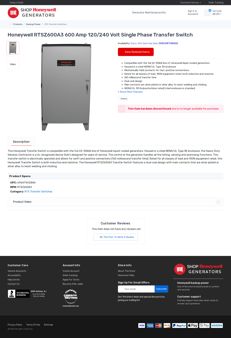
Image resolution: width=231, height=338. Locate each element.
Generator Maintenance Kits (149, 12)
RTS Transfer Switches (56, 24)
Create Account (71, 271)
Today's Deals (15, 2)
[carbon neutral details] (88, 298)
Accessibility (14, 275)
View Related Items (136, 51)
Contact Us (14, 284)
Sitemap (48, 324)
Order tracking (70, 275)
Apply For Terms (71, 279)
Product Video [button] (116, 202)
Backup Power (33, 24)
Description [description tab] (21, 141)
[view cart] (207, 12)
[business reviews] (33, 294)
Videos (123, 98)
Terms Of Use (33, 324)
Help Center (14, 279)
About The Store (126, 271)
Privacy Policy (15, 324)
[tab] (21, 142)
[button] (173, 12)
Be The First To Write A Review (115, 237)
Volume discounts (17, 271)
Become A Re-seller (73, 284)
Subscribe (161, 288)
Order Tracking (215, 2)
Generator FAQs (126, 275)
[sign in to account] (190, 12)
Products (17, 24)
